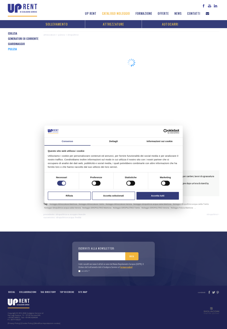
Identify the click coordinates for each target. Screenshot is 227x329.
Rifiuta (69, 195)
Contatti (193, 13)
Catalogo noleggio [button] (116, 13)
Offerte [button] (163, 13)
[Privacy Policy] (14, 323)
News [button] (178, 13)
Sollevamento (57, 24)
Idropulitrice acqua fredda (68, 217)
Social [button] (11, 291)
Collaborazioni (27, 291)
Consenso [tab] (67, 141)
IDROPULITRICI (73, 35)
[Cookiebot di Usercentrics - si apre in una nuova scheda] (165, 131)
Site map (82, 291)
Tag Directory (48, 291)
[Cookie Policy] (27, 323)
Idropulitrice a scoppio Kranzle (70, 214)
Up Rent (90, 13)
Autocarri (170, 24)
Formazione (144, 13)
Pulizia (61, 35)
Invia (131, 256)
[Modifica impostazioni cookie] (47, 323)
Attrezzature (113, 24)
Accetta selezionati (113, 195)
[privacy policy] (126, 267)
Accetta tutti (157, 195)
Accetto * (83, 271)
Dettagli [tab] (113, 141)
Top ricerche (67, 291)
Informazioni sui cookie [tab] (160, 141)
